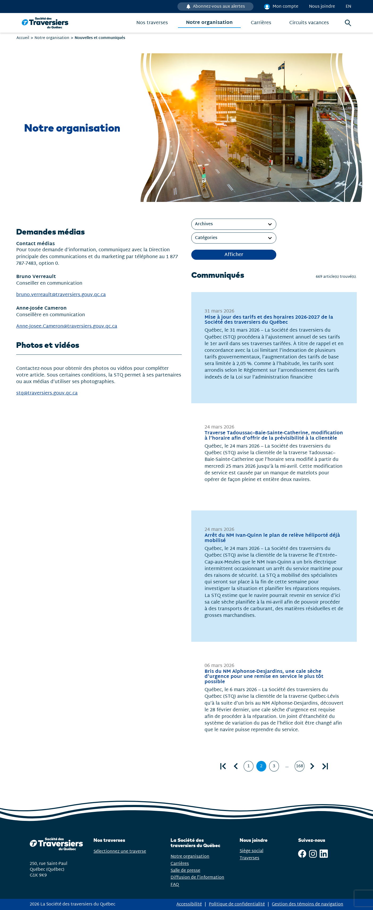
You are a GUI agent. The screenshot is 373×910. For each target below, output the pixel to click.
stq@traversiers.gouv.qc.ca (47, 393)
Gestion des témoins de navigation (307, 904)
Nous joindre (322, 6)
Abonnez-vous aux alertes (218, 6)
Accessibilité (189, 904)
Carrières (261, 23)
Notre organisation (209, 22)
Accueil (22, 38)
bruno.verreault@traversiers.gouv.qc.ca (61, 295)
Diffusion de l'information (197, 877)
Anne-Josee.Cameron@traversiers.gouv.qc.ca (66, 326)
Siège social (251, 851)
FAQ (175, 884)
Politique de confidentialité (237, 904)
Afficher (233, 255)
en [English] (348, 6)
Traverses (249, 858)
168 (300, 767)
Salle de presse (185, 870)
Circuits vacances (309, 23)
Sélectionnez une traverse (127, 851)
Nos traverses (152, 23)
